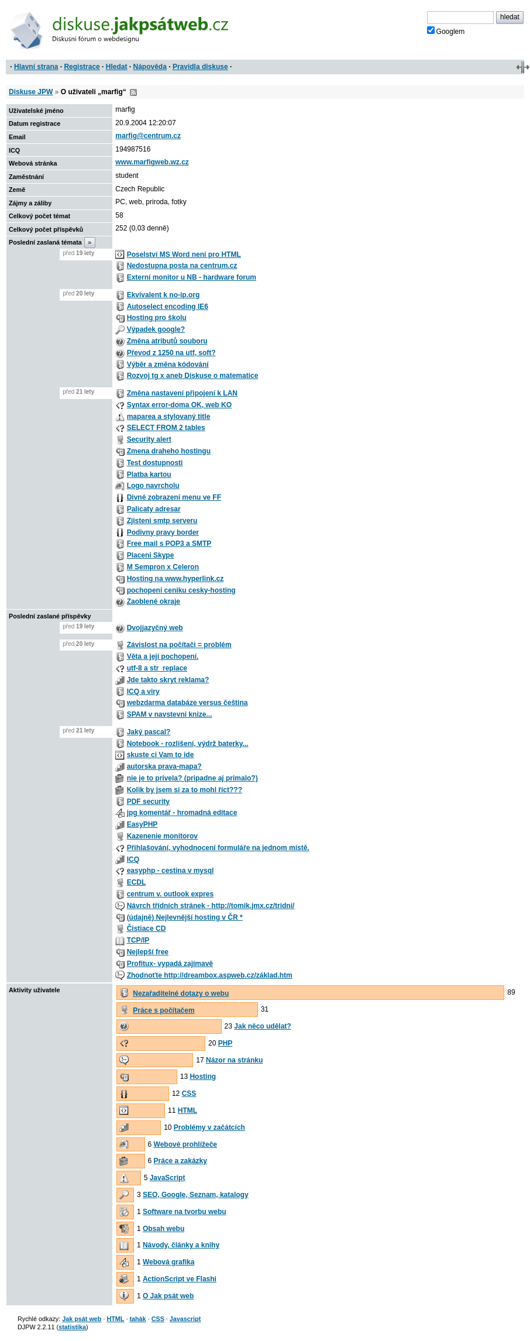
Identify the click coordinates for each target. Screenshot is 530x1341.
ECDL (136, 882)
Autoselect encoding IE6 (167, 306)
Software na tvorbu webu (184, 1212)
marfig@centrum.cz (148, 136)
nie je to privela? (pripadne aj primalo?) (192, 778)
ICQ (133, 859)
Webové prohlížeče (185, 1144)
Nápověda (150, 67)
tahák (137, 1318)
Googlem (446, 31)
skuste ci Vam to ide (160, 755)
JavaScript (167, 1178)
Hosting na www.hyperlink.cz (175, 579)
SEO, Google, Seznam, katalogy (196, 1195)
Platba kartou (149, 474)
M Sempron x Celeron (163, 567)
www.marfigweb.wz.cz (152, 162)
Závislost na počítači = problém (179, 645)
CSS (189, 1093)
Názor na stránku (234, 1060)
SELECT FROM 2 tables (166, 428)
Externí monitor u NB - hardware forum (191, 277)
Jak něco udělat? (262, 1026)
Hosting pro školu (157, 318)
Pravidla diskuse (200, 67)
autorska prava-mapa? (164, 766)
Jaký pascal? (149, 732)
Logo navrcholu (153, 486)
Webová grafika (168, 1262)
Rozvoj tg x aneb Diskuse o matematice (193, 376)
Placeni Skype (150, 555)
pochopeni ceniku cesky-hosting (181, 590)
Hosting (203, 1076)
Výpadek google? (156, 329)
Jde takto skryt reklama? (168, 680)
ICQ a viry (143, 691)
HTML (187, 1110)
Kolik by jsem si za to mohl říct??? (184, 790)
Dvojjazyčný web (155, 628)
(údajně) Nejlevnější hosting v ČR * (185, 917)
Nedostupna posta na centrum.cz (182, 266)
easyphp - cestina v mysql (170, 871)
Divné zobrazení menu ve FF (174, 497)
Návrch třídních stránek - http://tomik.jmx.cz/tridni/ (211, 906)
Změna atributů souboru (167, 341)
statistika (72, 1326)
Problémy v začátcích (209, 1127)
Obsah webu (163, 1229)
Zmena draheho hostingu (169, 451)
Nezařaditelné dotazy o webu (181, 993)
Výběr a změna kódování (168, 364)
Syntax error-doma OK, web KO (179, 405)
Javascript (185, 1318)
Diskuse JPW (31, 92)
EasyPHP (142, 824)
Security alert (149, 439)
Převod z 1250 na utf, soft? (171, 353)
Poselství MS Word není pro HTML (184, 254)
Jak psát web (81, 1318)
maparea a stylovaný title (169, 416)
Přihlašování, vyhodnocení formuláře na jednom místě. (218, 848)
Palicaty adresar (154, 509)
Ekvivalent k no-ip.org (163, 295)
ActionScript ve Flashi (179, 1279)
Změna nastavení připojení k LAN (182, 393)
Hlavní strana (36, 67)
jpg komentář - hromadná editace (182, 813)
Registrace (81, 67)
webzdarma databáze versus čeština (187, 703)
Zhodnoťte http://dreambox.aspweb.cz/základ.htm (209, 975)
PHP (225, 1043)
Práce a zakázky (180, 1161)
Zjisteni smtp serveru (162, 521)
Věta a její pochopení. (163, 656)
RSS (133, 92)
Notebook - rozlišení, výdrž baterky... (188, 744)
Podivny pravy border (163, 532)
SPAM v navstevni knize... (169, 714)
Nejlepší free (147, 952)
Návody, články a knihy (181, 1245)
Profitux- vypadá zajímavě (170, 964)
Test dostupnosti (155, 463)
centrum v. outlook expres (170, 894)
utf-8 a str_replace (157, 668)
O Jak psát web (168, 1296)
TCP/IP (138, 940)
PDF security (148, 801)
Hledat (117, 67)
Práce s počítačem (163, 1010)
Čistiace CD (146, 928)
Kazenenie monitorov (162, 836)
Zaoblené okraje (153, 601)
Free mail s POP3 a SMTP (169, 543)
